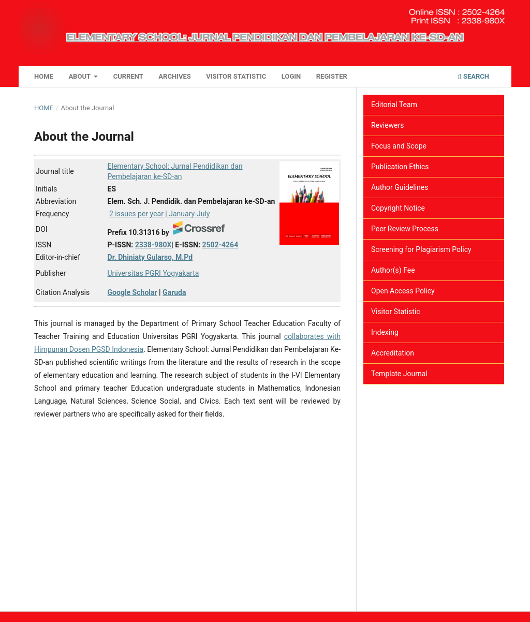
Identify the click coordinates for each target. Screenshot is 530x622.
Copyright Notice (398, 208)
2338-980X (153, 245)
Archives (174, 76)
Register (331, 76)
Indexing (385, 332)
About (80, 76)
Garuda (174, 292)
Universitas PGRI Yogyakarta (153, 273)
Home (43, 76)
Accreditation (392, 353)
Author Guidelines (399, 187)
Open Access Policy (403, 291)
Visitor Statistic (236, 76)
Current (128, 76)
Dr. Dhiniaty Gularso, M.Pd (150, 257)
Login (291, 76)
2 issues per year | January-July (159, 214)
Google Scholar (132, 292)
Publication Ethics (400, 166)
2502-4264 (220, 245)
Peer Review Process (404, 229)
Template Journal (399, 373)
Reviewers (387, 125)
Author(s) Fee (393, 270)
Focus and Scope (398, 146)
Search (473, 76)
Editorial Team (394, 104)
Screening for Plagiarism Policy (421, 249)
